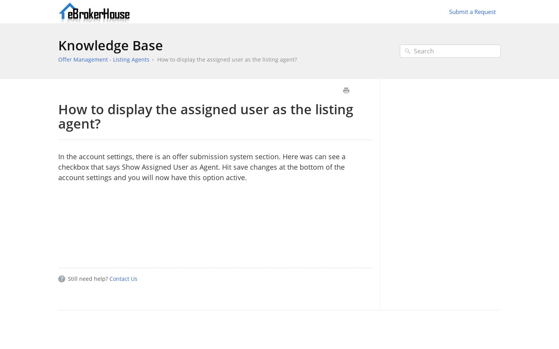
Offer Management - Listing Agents (103, 59)
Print (346, 90)
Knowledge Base (110, 45)
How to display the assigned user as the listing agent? (227, 59)
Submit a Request (472, 11)
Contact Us (123, 278)
